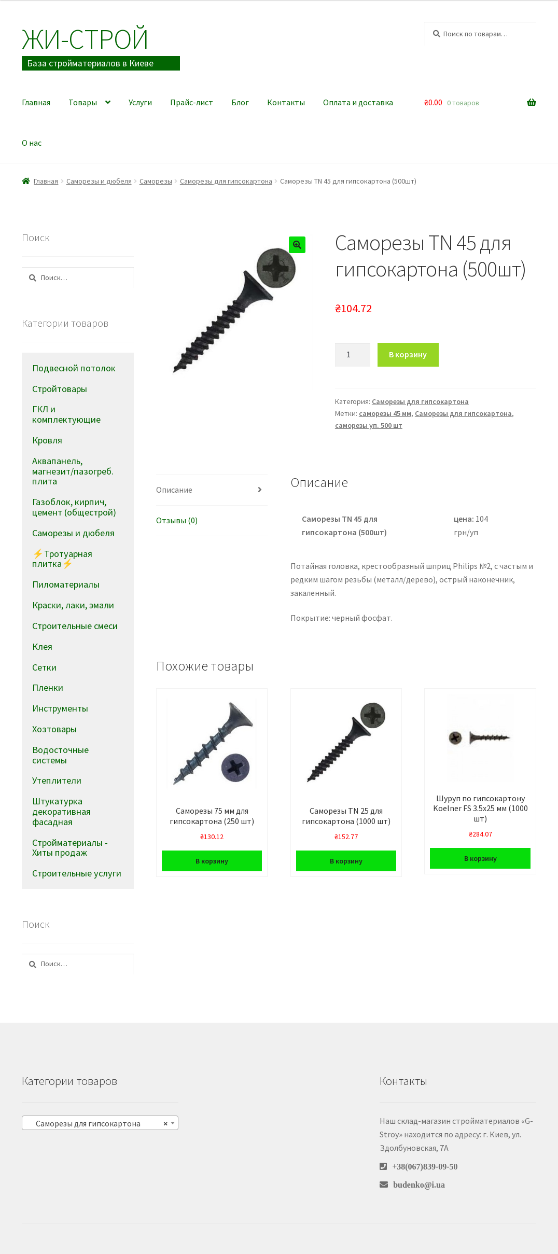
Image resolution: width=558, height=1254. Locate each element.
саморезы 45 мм (385, 413)
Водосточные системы (60, 755)
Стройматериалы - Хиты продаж (70, 848)
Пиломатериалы (66, 584)
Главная (36, 102)
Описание (174, 489)
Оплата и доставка (358, 102)
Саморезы (156, 181)
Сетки (44, 667)
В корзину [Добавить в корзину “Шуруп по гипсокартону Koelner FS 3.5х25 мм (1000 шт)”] (480, 858)
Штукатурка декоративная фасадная (61, 811)
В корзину (408, 354)
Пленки (47, 687)
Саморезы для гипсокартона (226, 181)
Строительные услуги (76, 873)
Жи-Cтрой (85, 39)
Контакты (286, 102)
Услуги (140, 102)
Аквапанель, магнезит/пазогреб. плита (73, 471)
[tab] (212, 490)
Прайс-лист (191, 102)
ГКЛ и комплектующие (66, 414)
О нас (31, 142)
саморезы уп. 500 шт (368, 425)
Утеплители (56, 780)
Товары (82, 102)
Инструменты (60, 708)
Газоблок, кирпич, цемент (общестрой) (74, 507)
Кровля (47, 440)
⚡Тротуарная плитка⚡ (62, 559)
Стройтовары (59, 389)
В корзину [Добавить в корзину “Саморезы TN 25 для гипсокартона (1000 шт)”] (346, 861)
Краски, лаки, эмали (73, 605)
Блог (240, 102)
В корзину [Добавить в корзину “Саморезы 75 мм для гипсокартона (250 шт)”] (212, 861)
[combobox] (100, 1123)
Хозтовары (54, 729)
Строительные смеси (75, 626)
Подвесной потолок (74, 368)
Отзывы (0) (177, 520)
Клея (42, 646)
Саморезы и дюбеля (99, 181)
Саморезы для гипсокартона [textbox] (97, 1123)
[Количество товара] (352, 355)
